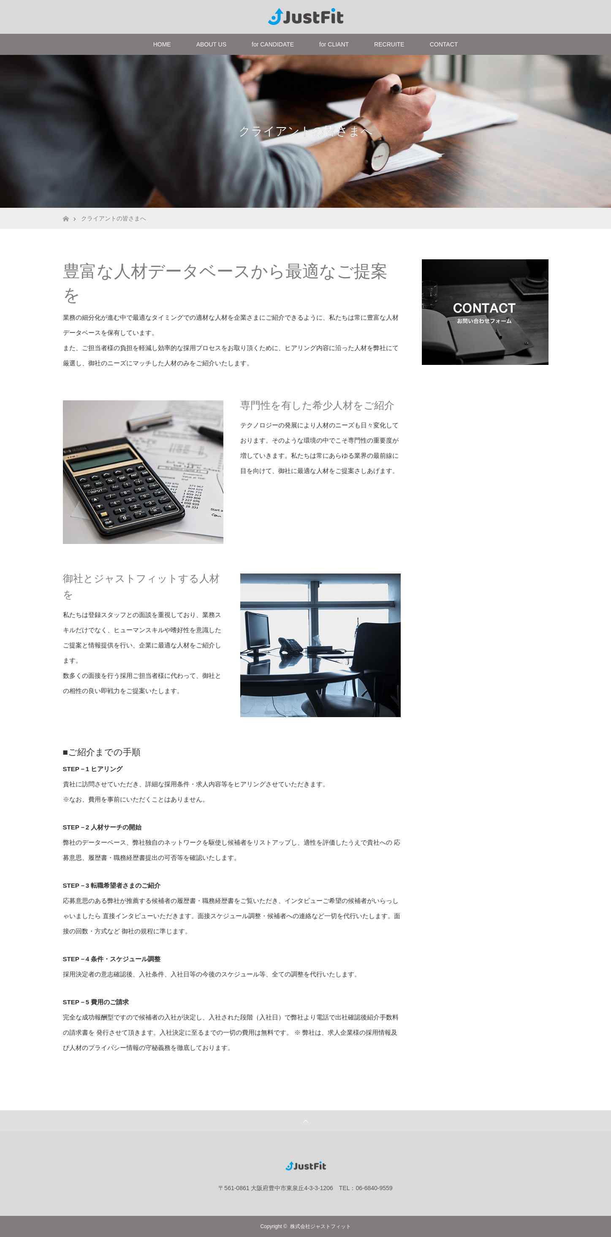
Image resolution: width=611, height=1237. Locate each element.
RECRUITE (389, 44)
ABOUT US (211, 44)
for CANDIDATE (273, 44)
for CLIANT (334, 44)
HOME (162, 44)
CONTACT (444, 44)
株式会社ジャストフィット (320, 1226)
